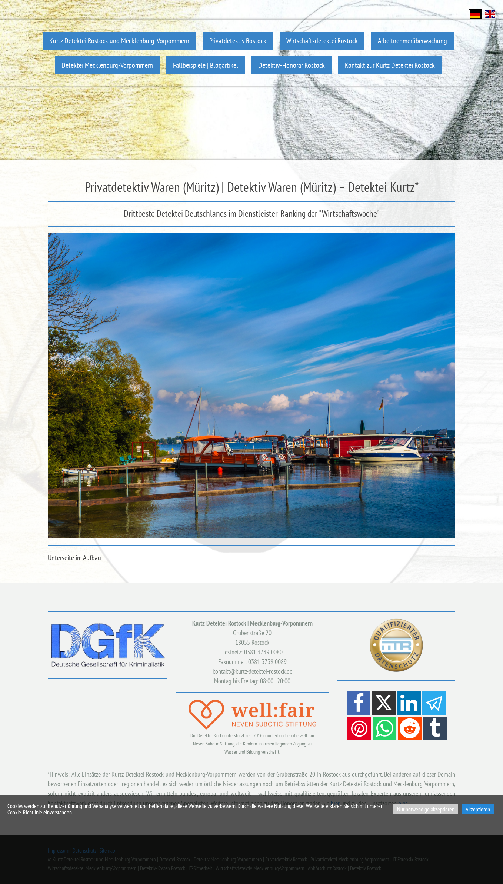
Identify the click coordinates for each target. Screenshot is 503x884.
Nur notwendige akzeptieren (425, 809)
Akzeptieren (478, 809)
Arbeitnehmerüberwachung (412, 40)
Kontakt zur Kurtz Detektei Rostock (390, 65)
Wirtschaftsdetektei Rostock (322, 40)
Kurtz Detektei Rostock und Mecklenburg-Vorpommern (119, 40)
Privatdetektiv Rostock (237, 40)
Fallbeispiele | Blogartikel (205, 65)
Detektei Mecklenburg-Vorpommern (107, 65)
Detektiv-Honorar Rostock (291, 65)
